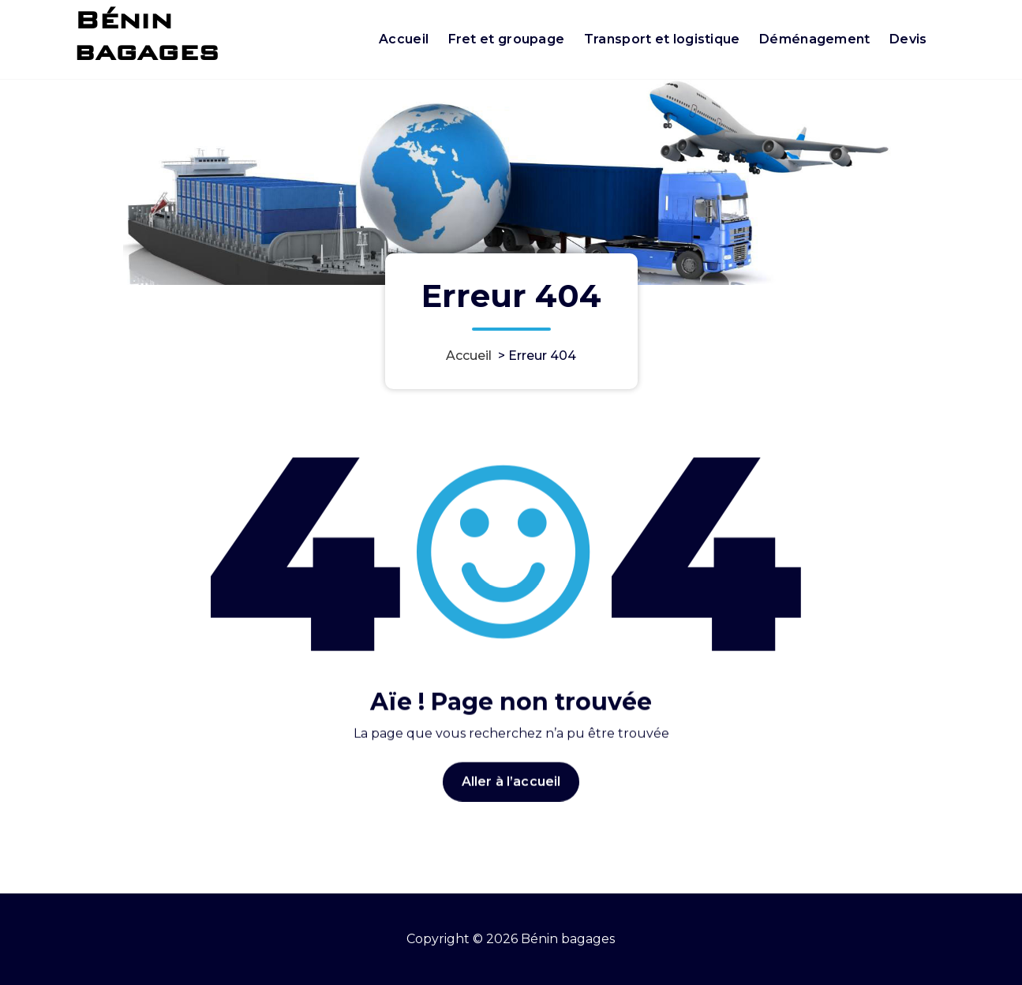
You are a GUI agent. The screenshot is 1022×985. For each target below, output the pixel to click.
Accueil (404, 39)
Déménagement (814, 39)
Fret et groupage (506, 39)
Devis (908, 39)
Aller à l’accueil (511, 798)
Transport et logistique (662, 39)
